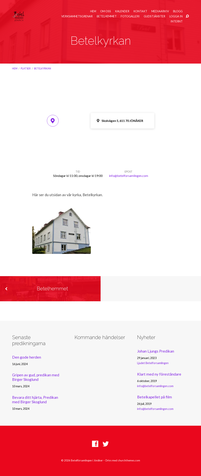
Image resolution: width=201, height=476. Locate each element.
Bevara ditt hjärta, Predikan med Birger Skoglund (35, 399)
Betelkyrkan (42, 68)
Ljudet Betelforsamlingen (153, 363)
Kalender (122, 11)
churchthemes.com (129, 460)
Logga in (176, 16)
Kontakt (140, 11)
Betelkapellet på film (154, 397)
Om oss (105, 11)
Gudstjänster (154, 16)
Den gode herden (26, 357)
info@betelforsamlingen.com (128, 175)
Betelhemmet (107, 16)
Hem (93, 11)
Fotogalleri (130, 16)
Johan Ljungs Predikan (155, 351)
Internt (177, 21)
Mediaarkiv (160, 11)
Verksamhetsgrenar (77, 16)
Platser (26, 68)
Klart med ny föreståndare (159, 374)
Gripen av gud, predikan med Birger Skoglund (35, 377)
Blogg (178, 11)
